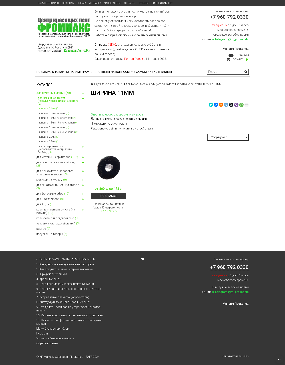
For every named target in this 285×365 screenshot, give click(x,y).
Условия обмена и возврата (55, 338)
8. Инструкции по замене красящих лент (62, 302)
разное (43, 228)
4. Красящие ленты (48, 279)
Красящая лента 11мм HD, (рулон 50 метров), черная (108, 205)
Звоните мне (222, 11)
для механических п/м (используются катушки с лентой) (61, 100)
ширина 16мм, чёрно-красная (59, 132)
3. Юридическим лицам (51, 274)
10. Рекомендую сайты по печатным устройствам (69, 315)
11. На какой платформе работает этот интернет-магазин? (69, 322)
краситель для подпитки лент (57, 218)
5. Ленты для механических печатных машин (65, 284)
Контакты (130, 3)
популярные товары (51, 234)
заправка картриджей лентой (58, 223)
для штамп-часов (60, 199)
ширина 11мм (49, 108)
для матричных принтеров (60, 157)
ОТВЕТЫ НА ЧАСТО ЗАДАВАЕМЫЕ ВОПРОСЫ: (66, 259)
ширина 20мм (49, 136)
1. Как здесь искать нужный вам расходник (65, 264)
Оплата (81, 3)
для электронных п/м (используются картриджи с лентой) (61, 149)
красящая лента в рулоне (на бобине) (60, 211)
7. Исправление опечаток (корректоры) (62, 297)
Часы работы (112, 3)
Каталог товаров (48, 3)
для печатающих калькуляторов (60, 186)
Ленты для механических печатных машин (119, 118)
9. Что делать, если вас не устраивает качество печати (68, 308)
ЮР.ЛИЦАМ (68, 3)
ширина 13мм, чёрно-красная (59, 122)
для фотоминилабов (60, 194)
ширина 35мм (49, 141)
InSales (244, 356)
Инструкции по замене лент (109, 123)
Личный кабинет (162, 3)
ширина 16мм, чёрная (54, 127)
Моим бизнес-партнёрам (52, 328)
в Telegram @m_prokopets (230, 39)
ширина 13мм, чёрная (54, 113)
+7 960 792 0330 (229, 17)
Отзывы (143, 3)
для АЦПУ (44, 204)
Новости (42, 333)
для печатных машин (60, 93)
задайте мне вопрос (125, 16)
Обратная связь (47, 343)
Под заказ (108, 196)
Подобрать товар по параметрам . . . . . (66, 72)
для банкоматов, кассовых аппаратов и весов (60, 172)
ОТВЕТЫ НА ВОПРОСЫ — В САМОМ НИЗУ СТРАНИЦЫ (135, 72)
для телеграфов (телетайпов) (60, 164)
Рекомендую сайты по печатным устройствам (122, 128)
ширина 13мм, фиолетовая (57, 117)
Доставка (95, 3)
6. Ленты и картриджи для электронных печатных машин (68, 290)
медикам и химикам (60, 180)
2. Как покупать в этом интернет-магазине (64, 269)
